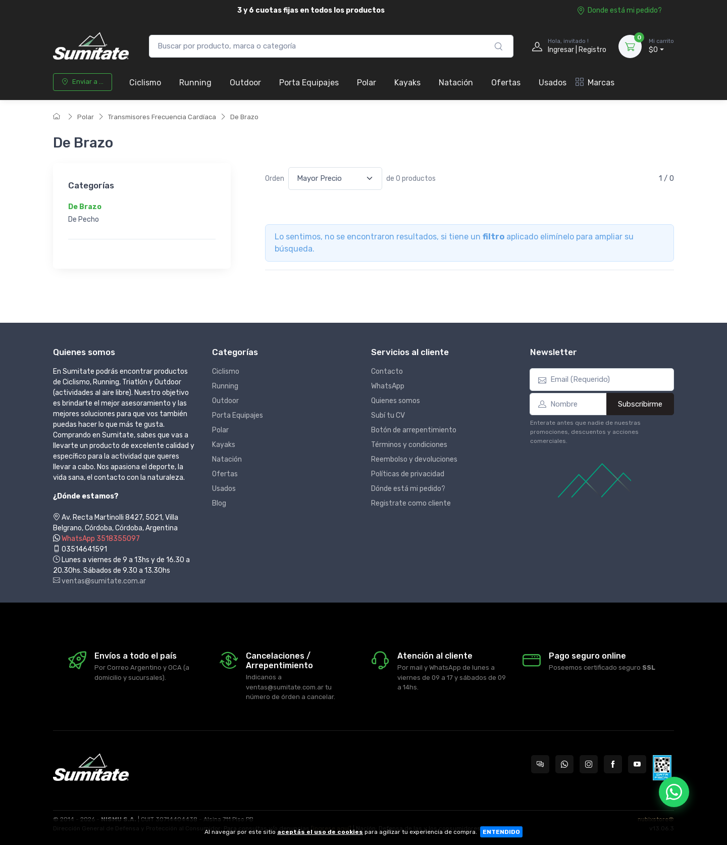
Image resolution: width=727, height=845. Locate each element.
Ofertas (506, 82)
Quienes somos (395, 400)
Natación (456, 82)
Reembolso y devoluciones (414, 459)
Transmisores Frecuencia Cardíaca (162, 117)
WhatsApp (387, 386)
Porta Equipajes (309, 82)
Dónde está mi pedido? (408, 488)
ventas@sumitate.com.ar (99, 581)
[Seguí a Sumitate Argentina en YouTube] (637, 764)
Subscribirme (640, 404)
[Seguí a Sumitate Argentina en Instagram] (589, 764)
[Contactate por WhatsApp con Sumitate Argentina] (564, 764)
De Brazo (244, 117)
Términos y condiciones (409, 444)
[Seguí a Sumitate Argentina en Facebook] (613, 764)
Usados (552, 82)
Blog (219, 503)
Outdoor (245, 82)
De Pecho (83, 220)
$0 (661, 46)
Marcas (595, 82)
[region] (142, 213)
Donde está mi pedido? (619, 10)
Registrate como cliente (411, 503)
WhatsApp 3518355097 (101, 538)
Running (195, 82)
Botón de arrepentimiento (413, 430)
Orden (274, 178)
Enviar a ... (82, 81)
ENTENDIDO (501, 831)
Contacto (387, 371)
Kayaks (407, 82)
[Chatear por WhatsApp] (674, 792)
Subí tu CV (388, 415)
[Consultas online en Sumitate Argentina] (540, 764)
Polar (366, 82)
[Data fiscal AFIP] (662, 767)
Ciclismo (145, 82)
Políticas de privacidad (407, 474)
